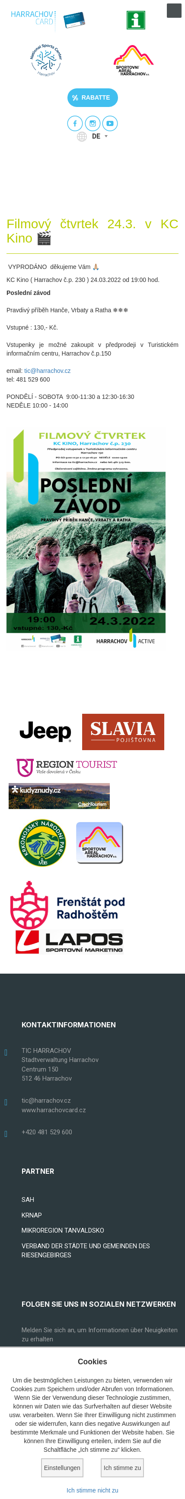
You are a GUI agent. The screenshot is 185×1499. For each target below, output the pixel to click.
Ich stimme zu (122, 1467)
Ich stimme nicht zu (92, 1490)
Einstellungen (62, 1467)
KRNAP (32, 1215)
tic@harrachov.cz (47, 370)
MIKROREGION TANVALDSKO (63, 1230)
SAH (28, 1200)
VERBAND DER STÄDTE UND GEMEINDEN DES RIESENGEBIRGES (86, 1250)
